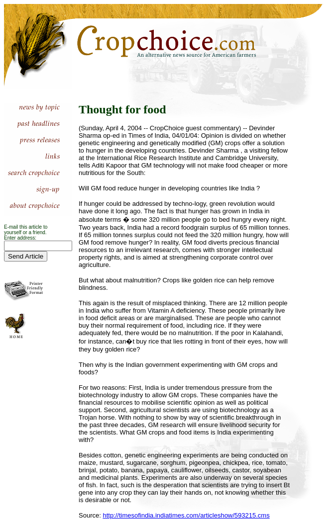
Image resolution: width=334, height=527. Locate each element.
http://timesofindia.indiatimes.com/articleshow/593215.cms (186, 515)
